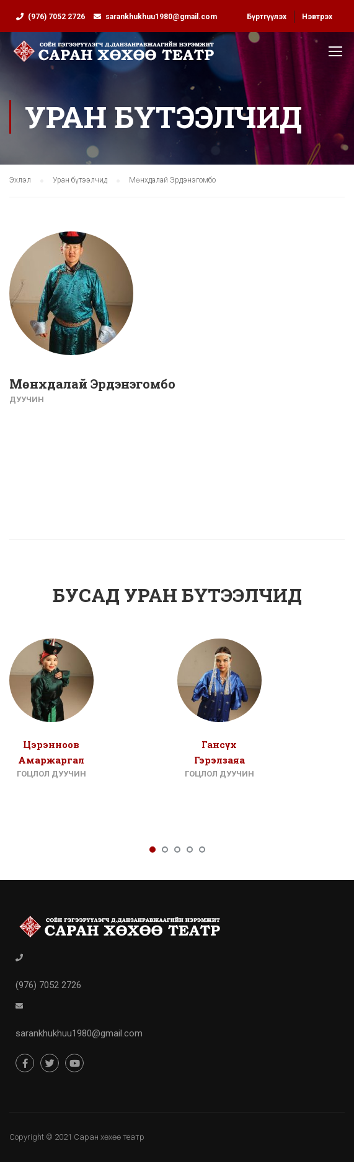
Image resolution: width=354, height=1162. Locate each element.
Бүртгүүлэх (266, 16)
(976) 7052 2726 (56, 16)
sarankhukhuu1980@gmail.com (161, 16)
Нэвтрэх (317, 16)
